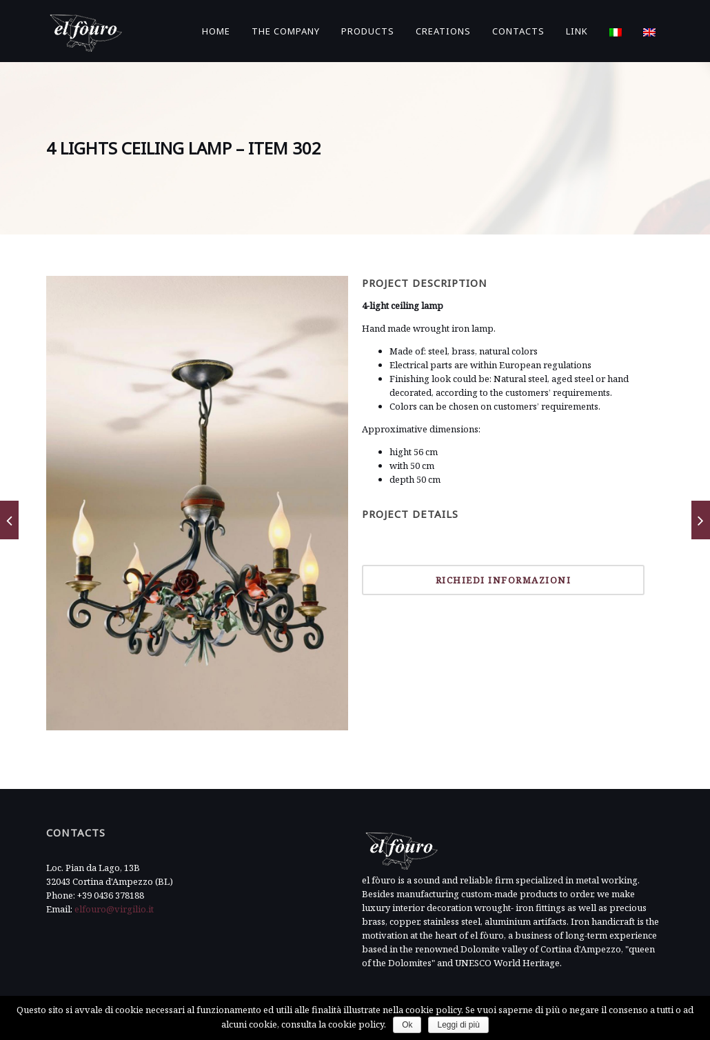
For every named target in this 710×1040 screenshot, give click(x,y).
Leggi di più (458, 1025)
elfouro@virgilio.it (114, 909)
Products (367, 31)
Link (577, 31)
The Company (286, 31)
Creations (443, 31)
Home (216, 31)
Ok (407, 1025)
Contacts (518, 31)
